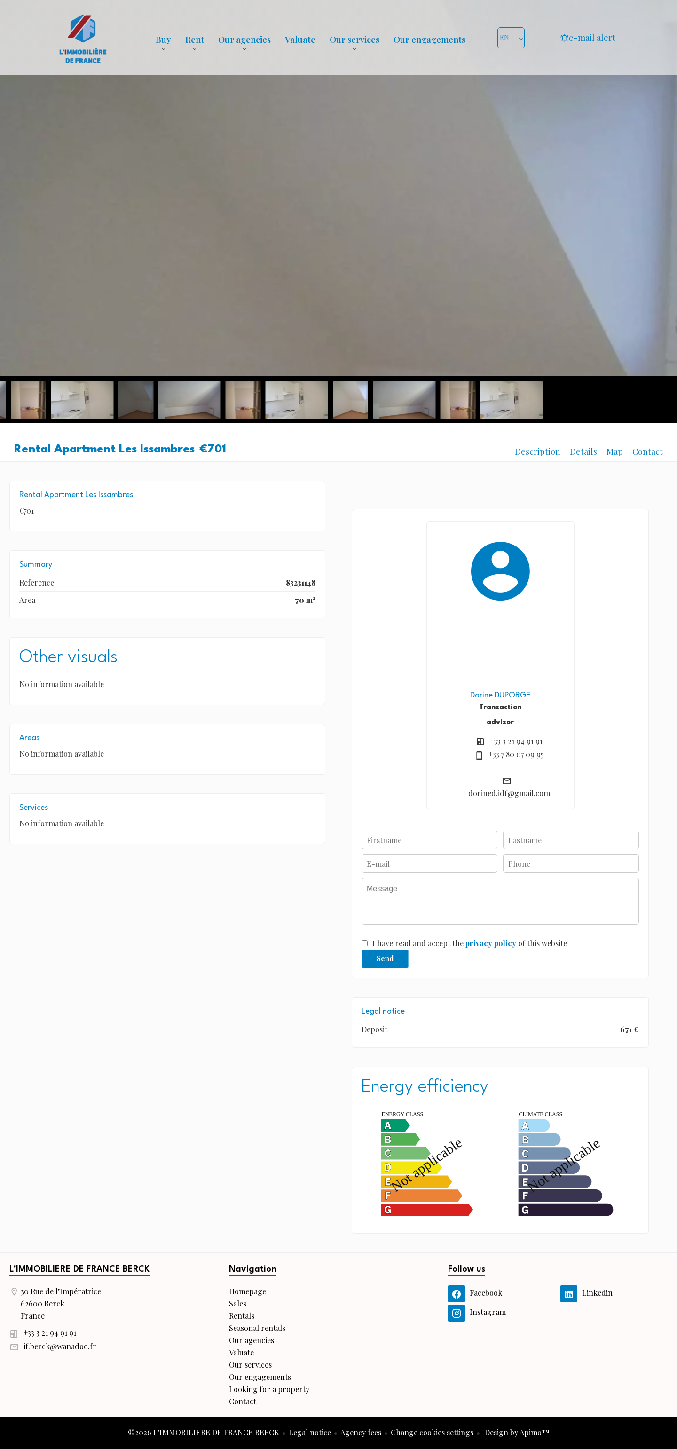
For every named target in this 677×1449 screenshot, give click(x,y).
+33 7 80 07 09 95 (516, 754)
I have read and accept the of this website (469, 943)
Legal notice (310, 1432)
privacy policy (490, 943)
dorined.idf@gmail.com (509, 793)
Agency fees (360, 1432)
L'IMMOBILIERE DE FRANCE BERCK (79, 1269)
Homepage (83, 37)
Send (385, 958)
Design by (516, 1432)
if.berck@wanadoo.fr (60, 1346)
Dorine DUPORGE (500, 695)
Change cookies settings (432, 1432)
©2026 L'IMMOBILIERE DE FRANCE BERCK (203, 1432)
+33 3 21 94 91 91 (516, 741)
